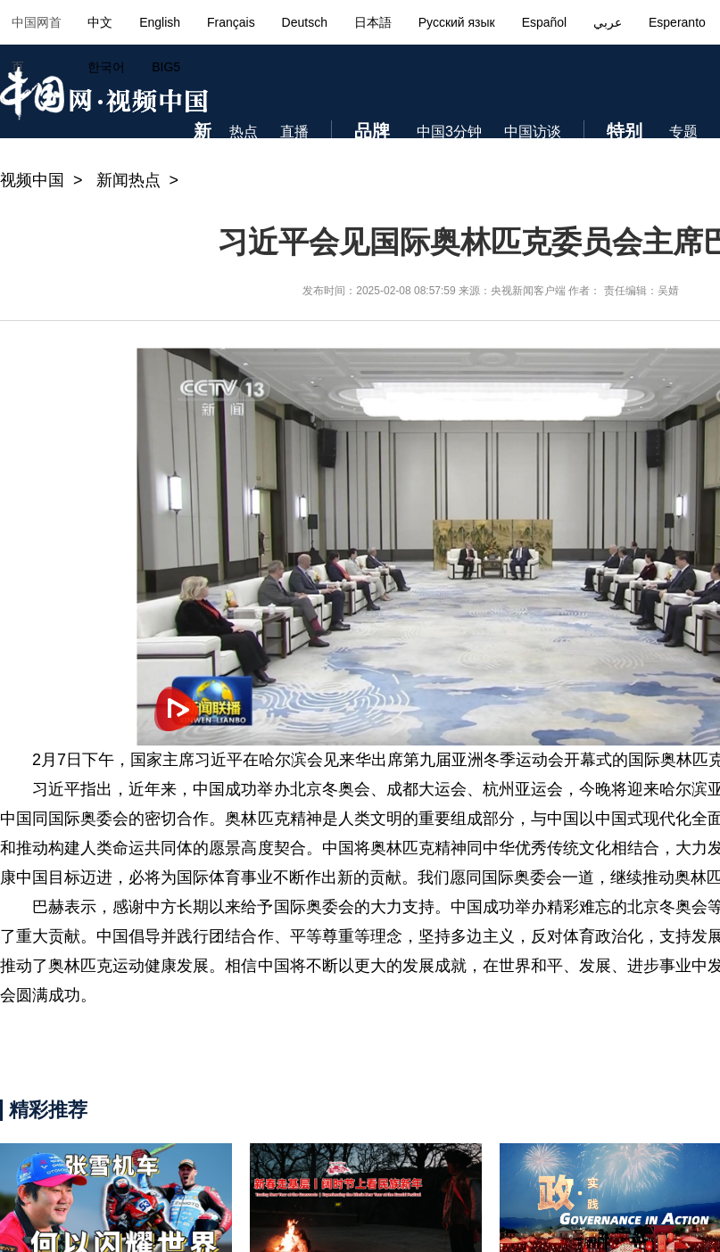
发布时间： (329, 290)
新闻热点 (128, 180)
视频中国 (32, 180)
